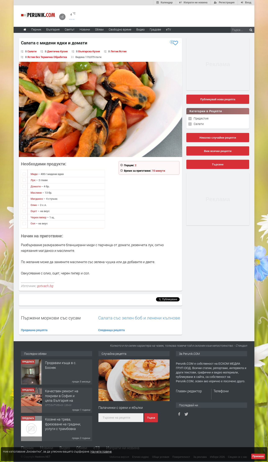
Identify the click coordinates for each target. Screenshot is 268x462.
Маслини (36, 192)
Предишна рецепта (34, 330)
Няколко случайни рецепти (218, 137)
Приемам (258, 456)
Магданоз (37, 199)
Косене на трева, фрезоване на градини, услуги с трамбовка (63, 424)
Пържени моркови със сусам (51, 318)
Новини (85, 29)
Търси (151, 417)
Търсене (218, 164)
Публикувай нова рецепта (217, 99)
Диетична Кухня (57, 51)
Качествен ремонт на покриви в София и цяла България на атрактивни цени (61, 398)
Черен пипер (39, 217)
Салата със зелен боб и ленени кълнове (139, 317)
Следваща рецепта (111, 330)
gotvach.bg (45, 286)
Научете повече (101, 451)
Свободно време (120, 29)
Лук (33, 180)
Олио (34, 205)
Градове (155, 29)
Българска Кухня (89, 51)
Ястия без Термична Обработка (47, 57)
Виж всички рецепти (217, 151)
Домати (36, 186)
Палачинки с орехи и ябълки (120, 407)
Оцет (34, 211)
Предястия (201, 118)
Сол (33, 223)
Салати (31, 51)
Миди (34, 174)
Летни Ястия (118, 51)
